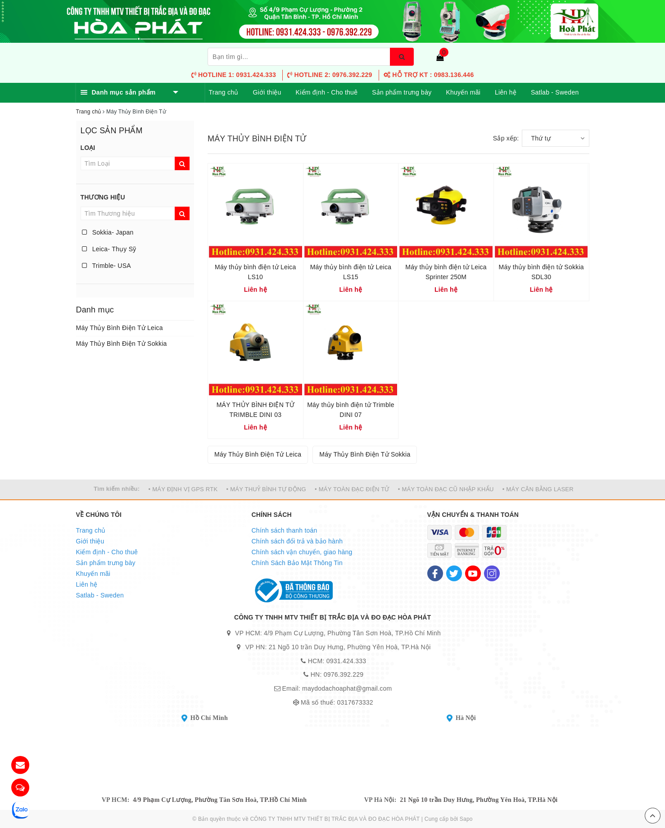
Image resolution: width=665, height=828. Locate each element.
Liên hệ (505, 92)
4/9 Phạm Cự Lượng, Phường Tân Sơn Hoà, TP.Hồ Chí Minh (220, 799)
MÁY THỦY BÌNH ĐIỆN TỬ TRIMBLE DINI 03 (255, 409)
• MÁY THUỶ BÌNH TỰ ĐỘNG (266, 489)
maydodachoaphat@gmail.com (347, 688)
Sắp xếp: (506, 138)
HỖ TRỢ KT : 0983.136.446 (429, 74)
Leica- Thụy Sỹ (109, 249)
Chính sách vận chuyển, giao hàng (302, 552)
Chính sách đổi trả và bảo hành (297, 541)
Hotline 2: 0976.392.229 (329, 74)
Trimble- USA (106, 265)
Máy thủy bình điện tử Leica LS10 (255, 272)
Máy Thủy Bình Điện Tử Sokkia (121, 343)
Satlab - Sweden (555, 92)
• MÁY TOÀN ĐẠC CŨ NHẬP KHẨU (446, 489)
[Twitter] (454, 573)
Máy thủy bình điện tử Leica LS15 (351, 272)
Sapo (466, 819)
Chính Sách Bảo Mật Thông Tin (297, 562)
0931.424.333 (346, 661)
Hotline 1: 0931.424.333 (233, 74)
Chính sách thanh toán (284, 530)
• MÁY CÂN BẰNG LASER (538, 489)
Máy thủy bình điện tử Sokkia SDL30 (541, 272)
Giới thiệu (267, 92)
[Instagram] (492, 573)
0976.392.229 (344, 674)
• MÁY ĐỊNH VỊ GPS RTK (183, 489)
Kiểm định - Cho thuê (327, 92)
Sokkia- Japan (108, 232)
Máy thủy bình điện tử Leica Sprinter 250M (446, 272)
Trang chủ (224, 92)
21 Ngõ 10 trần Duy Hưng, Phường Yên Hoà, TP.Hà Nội (478, 799)
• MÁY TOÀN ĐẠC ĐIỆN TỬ (352, 489)
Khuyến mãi (463, 92)
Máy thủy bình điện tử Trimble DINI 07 (350, 409)
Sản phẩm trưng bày (401, 92)
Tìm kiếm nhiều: (117, 488)
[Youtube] (473, 573)
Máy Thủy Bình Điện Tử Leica (119, 327)
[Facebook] (435, 573)
